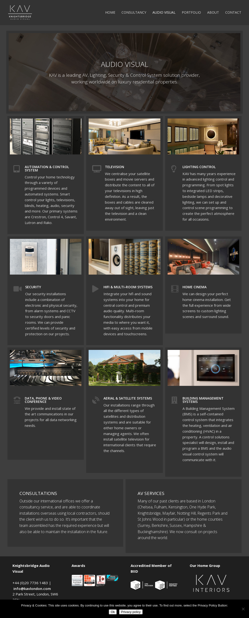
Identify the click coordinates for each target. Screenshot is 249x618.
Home (110, 13)
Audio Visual (164, 13)
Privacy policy (130, 612)
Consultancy (133, 13)
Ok (113, 612)
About (213, 13)
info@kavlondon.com (32, 588)
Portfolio (191, 13)
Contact (233, 13)
